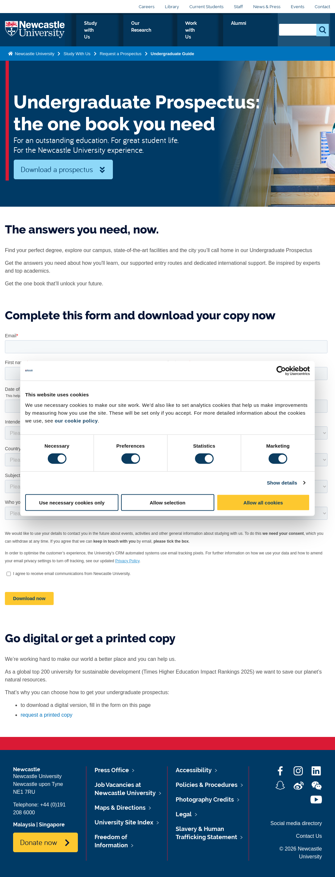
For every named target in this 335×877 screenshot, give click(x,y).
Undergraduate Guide (172, 52)
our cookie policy (76, 420)
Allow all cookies (263, 502)
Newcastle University (34, 52)
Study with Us (132, 30)
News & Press (266, 6)
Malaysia (24, 824)
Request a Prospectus (121, 52)
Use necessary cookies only (71, 502)
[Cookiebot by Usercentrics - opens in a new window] (281, 371)
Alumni (258, 30)
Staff (238, 6)
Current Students (206, 6)
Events (297, 6)
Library (172, 6)
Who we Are (88, 30)
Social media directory (296, 823)
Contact (322, 6)
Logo (35, 29)
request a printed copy (46, 715)
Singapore (52, 824)
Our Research (177, 30)
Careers (146, 6)
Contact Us (309, 836)
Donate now (38, 842)
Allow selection (167, 502)
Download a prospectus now (57, 171)
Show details (282, 483)
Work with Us (222, 30)
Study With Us (76, 52)
